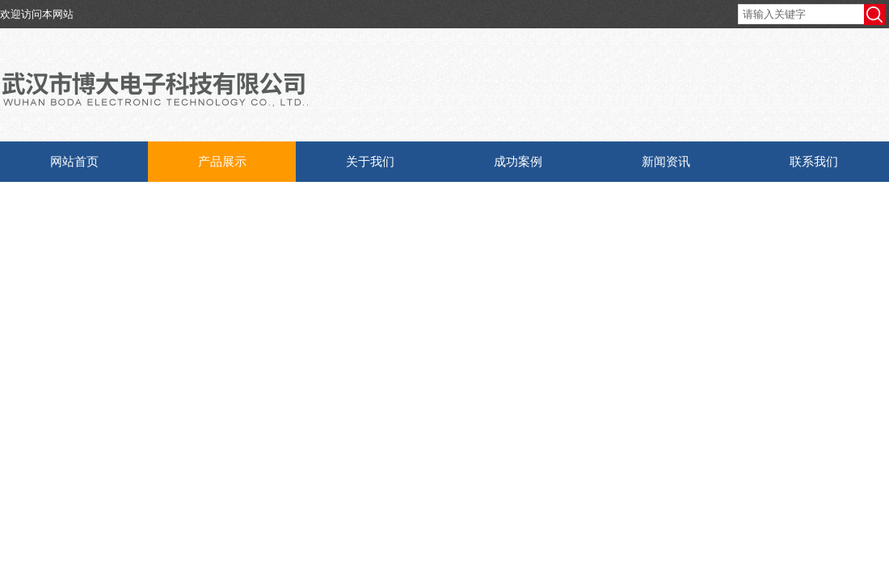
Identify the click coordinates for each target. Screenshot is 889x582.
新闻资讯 (666, 161)
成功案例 (518, 161)
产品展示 (222, 161)
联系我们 (814, 161)
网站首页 (74, 161)
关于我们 (370, 161)
